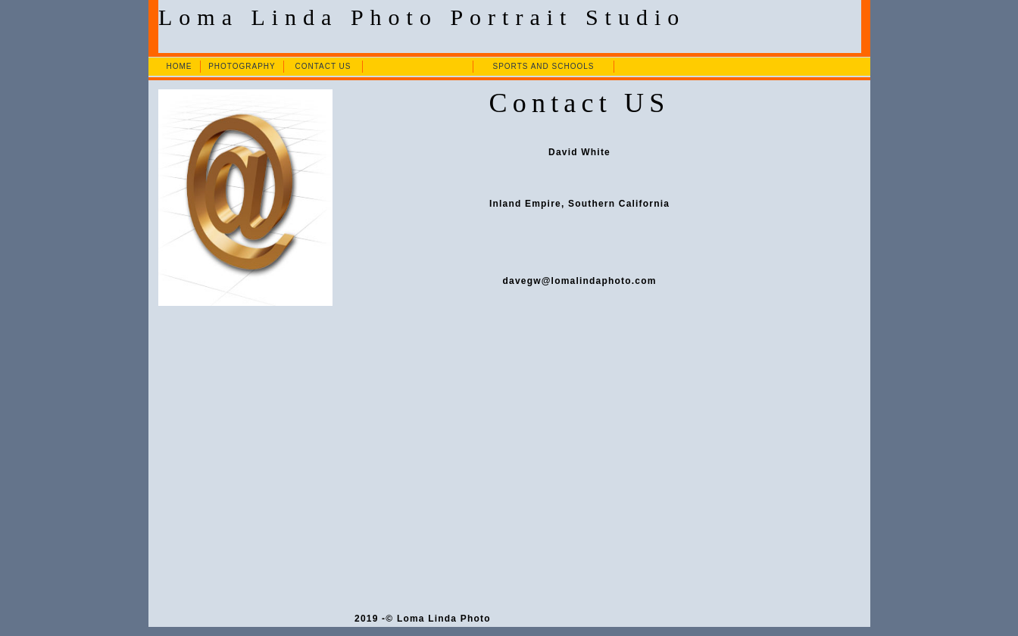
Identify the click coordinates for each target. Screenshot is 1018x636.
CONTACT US (323, 66)
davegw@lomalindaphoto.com (580, 281)
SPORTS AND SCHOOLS (543, 66)
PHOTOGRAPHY (242, 66)
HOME (179, 66)
